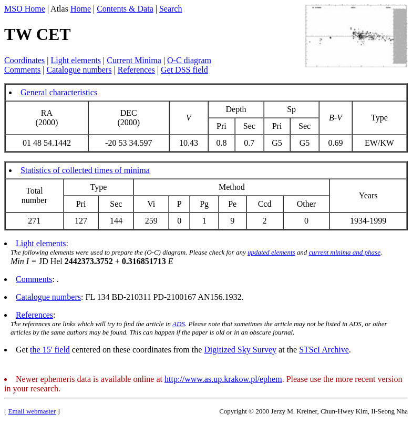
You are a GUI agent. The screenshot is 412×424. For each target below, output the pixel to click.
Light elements (76, 60)
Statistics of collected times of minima (85, 170)
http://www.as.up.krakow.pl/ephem (223, 379)
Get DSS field (184, 69)
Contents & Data (125, 8)
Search (170, 8)
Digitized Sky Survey (240, 349)
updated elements (271, 252)
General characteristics (58, 92)
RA (47, 112)
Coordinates (24, 60)
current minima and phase (344, 252)
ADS (178, 324)
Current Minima (134, 60)
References (136, 69)
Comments (22, 69)
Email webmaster (32, 411)
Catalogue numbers (79, 69)
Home (80, 8)
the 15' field (50, 349)
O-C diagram (189, 60)
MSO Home (24, 8)
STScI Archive (324, 349)
